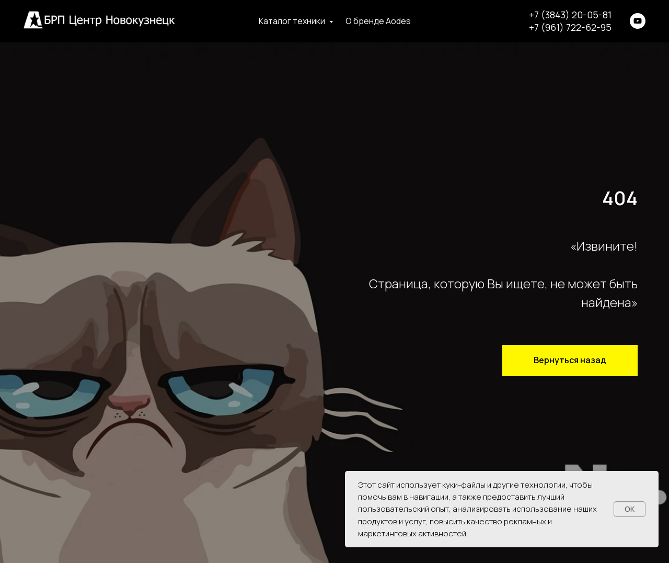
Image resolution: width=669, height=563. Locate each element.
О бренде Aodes (378, 21)
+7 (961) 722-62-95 (570, 27)
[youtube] (637, 21)
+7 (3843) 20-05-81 (570, 14)
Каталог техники (293, 21)
